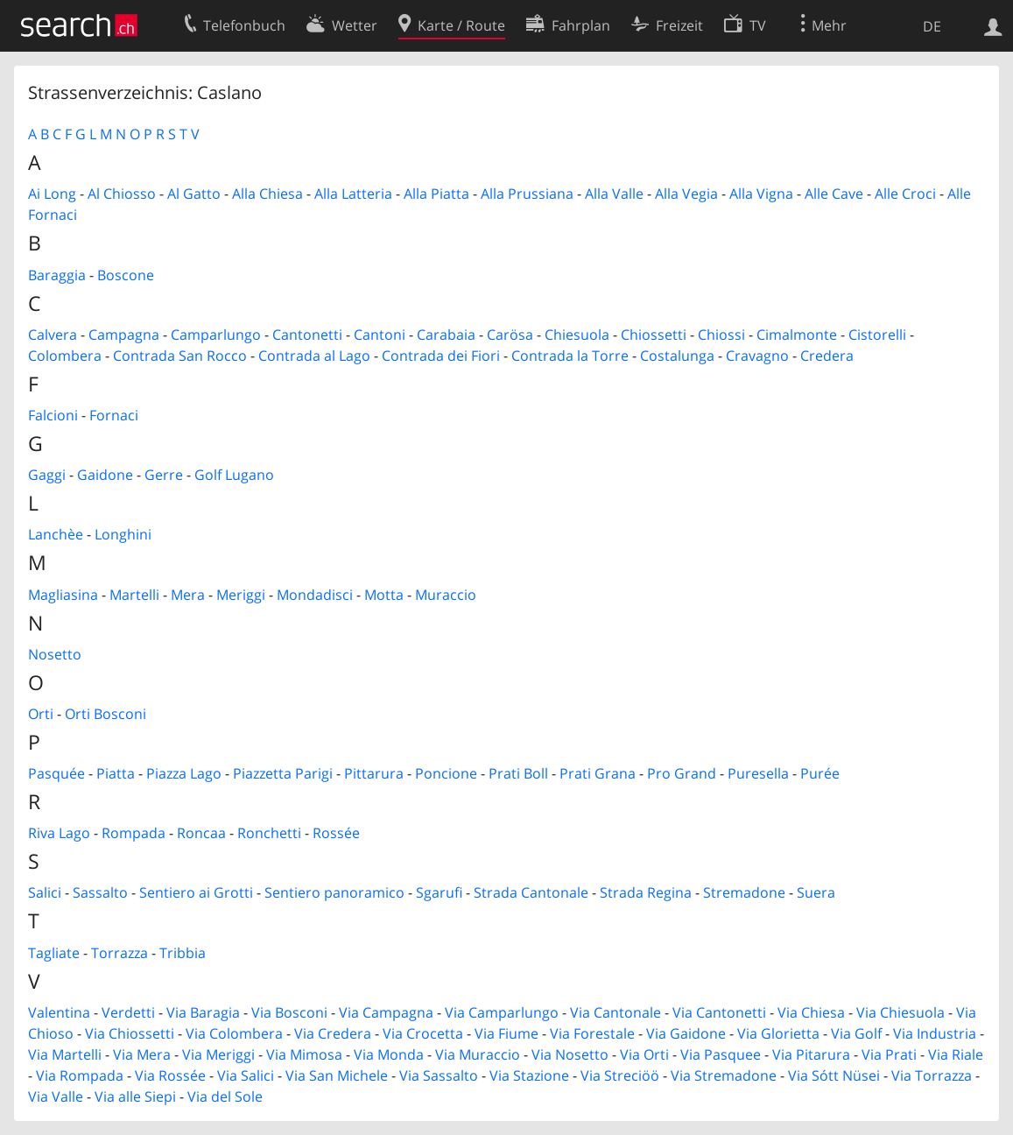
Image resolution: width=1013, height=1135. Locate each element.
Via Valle (55, 1096)
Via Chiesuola (900, 1012)
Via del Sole (225, 1096)
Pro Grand (681, 773)
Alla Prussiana (527, 193)
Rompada (133, 832)
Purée (820, 773)
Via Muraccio (477, 1054)
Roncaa (201, 832)
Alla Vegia (686, 193)
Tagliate (54, 952)
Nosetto (54, 654)
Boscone (125, 275)
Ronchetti (269, 832)
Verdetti (128, 1012)
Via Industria (934, 1033)
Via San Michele (336, 1075)
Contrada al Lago (314, 355)
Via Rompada (79, 1075)
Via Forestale (592, 1033)
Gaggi (47, 474)
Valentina (59, 1012)
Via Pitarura (811, 1054)
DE (932, 26)
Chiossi (721, 334)
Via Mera (142, 1054)
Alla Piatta (436, 193)
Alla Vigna (761, 193)
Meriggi (240, 594)
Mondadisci (315, 594)
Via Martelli (65, 1054)
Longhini (123, 534)
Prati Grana (597, 773)
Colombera (65, 355)
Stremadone (744, 892)
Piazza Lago (184, 773)
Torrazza (119, 952)
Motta (384, 594)
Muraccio (445, 594)
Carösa (510, 334)
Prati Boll (518, 773)
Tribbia (182, 952)
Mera (188, 594)
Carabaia (446, 334)
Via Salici (245, 1075)
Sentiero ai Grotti (196, 892)
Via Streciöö (619, 1075)
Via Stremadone (724, 1075)
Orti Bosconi (105, 713)
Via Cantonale (615, 1012)
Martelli (134, 594)
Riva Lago (59, 832)
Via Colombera (234, 1033)
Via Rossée (170, 1075)
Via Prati (889, 1054)
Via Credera (332, 1033)
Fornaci (113, 415)
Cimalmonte (796, 334)
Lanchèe (55, 534)
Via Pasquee (720, 1054)
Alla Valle (614, 193)
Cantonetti (307, 334)
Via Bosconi (289, 1012)
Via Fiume (506, 1033)
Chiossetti (653, 334)
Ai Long (52, 193)
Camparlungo (216, 334)
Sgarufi (439, 892)
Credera (827, 355)
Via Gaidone (686, 1033)
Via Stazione (529, 1075)
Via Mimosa (304, 1054)
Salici (44, 892)
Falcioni (53, 415)
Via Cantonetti (719, 1012)
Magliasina (63, 594)
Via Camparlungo (502, 1012)
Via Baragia (203, 1012)
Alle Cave (834, 193)
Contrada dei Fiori (441, 355)
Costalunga (677, 355)
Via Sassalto (438, 1075)
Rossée (336, 832)
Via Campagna (386, 1012)
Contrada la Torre (570, 355)
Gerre (163, 474)
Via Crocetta (423, 1033)
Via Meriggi (218, 1054)
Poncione (446, 773)
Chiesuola (577, 334)
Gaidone (105, 474)
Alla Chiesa (267, 193)
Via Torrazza (931, 1075)
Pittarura (374, 773)
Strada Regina (646, 892)
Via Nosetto (570, 1054)
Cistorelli (877, 334)
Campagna (123, 334)
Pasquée (56, 773)
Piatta (115, 773)
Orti (40, 713)
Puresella (758, 773)
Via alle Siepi (135, 1096)
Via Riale (955, 1054)
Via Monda (389, 1054)
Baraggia (57, 275)
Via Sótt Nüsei (834, 1075)
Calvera (52, 334)
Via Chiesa (811, 1012)
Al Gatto (194, 193)
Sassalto (100, 892)
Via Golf (856, 1033)
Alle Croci (905, 193)
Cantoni (379, 334)
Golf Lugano (234, 474)
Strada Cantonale (531, 892)
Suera (816, 892)
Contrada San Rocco (180, 355)
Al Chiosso (122, 193)
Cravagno (757, 355)
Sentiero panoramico (334, 892)
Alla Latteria (353, 193)
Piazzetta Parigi (283, 773)
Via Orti (644, 1054)
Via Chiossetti (129, 1033)
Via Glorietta (778, 1033)
